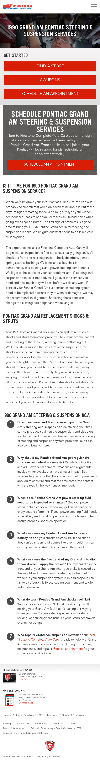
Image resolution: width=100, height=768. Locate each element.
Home (6, 715)
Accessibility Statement (14, 728)
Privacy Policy (41, 724)
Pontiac (16, 715)
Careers (72, 724)
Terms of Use (23, 724)
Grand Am (29, 715)
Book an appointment (68, 649)
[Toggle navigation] (94, 6)
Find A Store (50, 66)
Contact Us (58, 724)
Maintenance (52, 715)
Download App (26, 703)
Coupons (50, 80)
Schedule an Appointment (50, 94)
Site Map (7, 724)
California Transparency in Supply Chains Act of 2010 (56, 728)
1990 (39, 715)
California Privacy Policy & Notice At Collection (25, 733)
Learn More (24, 679)
